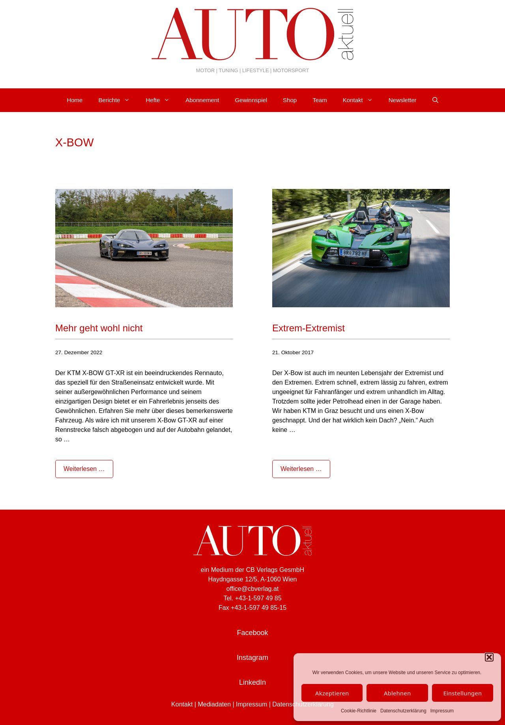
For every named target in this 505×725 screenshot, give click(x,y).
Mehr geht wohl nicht (98, 328)
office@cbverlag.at (252, 588)
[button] (489, 657)
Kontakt (362, 100)
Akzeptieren (332, 693)
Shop (290, 100)
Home (74, 100)
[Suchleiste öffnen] (435, 100)
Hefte (162, 100)
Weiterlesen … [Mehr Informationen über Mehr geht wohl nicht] (84, 468)
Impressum (442, 711)
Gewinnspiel (251, 100)
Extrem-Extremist (308, 328)
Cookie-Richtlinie (358, 711)
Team (319, 100)
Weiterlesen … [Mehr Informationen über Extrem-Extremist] (301, 468)
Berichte (118, 100)
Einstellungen (462, 693)
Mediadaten (214, 704)
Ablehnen (397, 693)
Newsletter (403, 100)
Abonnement (202, 100)
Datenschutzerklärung (403, 711)
